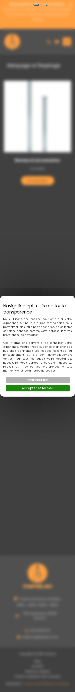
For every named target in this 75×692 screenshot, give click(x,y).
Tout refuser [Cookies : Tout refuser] (41, 5)
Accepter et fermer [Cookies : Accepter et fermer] (37, 388)
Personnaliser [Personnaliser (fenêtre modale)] (37, 380)
